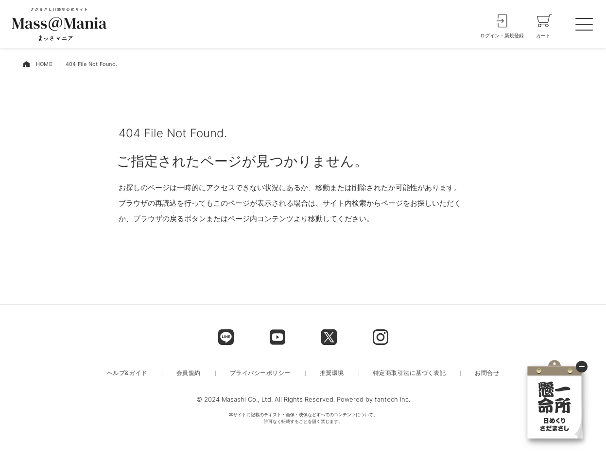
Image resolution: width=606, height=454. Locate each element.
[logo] (59, 24)
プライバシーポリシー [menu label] (260, 373)
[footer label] (226, 337)
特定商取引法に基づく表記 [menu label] (409, 373)
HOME (44, 64)
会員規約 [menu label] (188, 373)
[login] (502, 24)
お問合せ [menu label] (487, 373)
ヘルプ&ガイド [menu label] (127, 373)
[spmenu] (584, 24)
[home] (26, 64)
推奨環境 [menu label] (332, 373)
